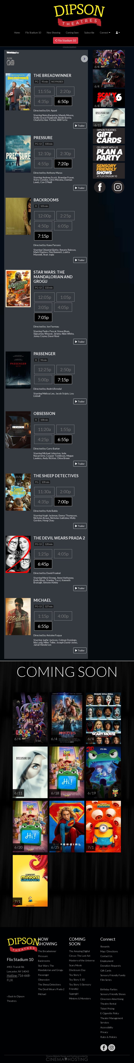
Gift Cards (105, 970)
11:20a (44, 429)
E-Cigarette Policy (109, 1013)
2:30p (65, 153)
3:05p (43, 307)
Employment (106, 960)
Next (84, 58)
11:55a (44, 91)
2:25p (65, 215)
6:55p (63, 439)
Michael (42, 994)
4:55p (43, 163)
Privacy (104, 1032)
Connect (104, 32)
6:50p (63, 101)
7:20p (63, 163)
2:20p (65, 91)
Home (17, 32)
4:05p (63, 307)
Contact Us (106, 956)
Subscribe (89, 32)
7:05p (43, 317)
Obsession (44, 979)
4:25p (43, 439)
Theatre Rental (108, 1003)
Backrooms (44, 960)
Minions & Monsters (80, 998)
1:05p (65, 297)
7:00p (63, 501)
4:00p (63, 616)
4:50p (43, 225)
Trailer (80, 125)
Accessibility (106, 1027)
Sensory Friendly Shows (113, 994)
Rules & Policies (108, 1036)
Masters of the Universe (82, 960)
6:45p (43, 563)
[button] (118, 32)
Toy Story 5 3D (77, 979)
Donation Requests (110, 965)
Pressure (43, 956)
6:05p (63, 225)
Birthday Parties (108, 989)
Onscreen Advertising (111, 998)
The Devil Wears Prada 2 (51, 989)
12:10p (44, 153)
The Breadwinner (47, 951)
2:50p (65, 369)
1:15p (43, 616)
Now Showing (53, 32)
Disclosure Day (77, 970)
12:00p (44, 215)
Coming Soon (72, 32)
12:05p (44, 297)
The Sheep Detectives (49, 984)
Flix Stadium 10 (33, 32)
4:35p (43, 101)
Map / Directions (109, 951)
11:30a (44, 491)
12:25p (44, 369)
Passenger (43, 974)
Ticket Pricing (107, 1008)
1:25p (43, 553)
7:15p (43, 236)
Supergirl (73, 993)
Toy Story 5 (75, 974)
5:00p (43, 379)
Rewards (105, 946)
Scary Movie (75, 965)
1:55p (65, 429)
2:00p (65, 491)
